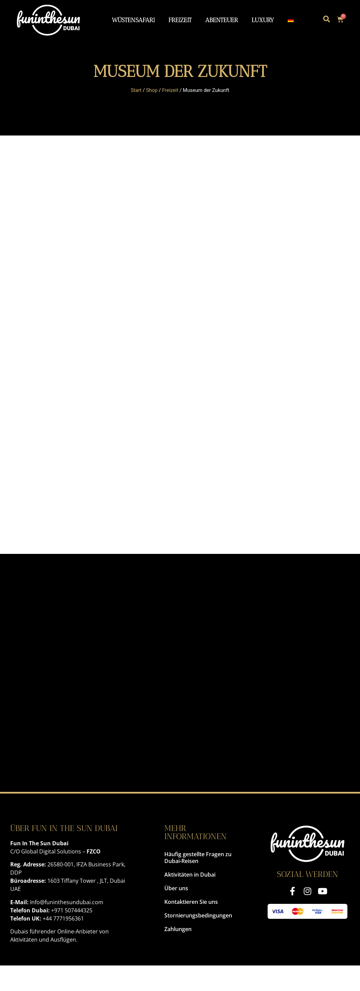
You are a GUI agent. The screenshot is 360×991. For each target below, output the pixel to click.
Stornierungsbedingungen (198, 915)
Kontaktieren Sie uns (191, 902)
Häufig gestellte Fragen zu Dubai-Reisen (197, 857)
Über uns (176, 888)
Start (136, 90)
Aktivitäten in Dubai (189, 874)
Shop (152, 90)
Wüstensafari (133, 19)
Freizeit (180, 19)
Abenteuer (221, 19)
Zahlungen (178, 929)
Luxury (263, 19)
